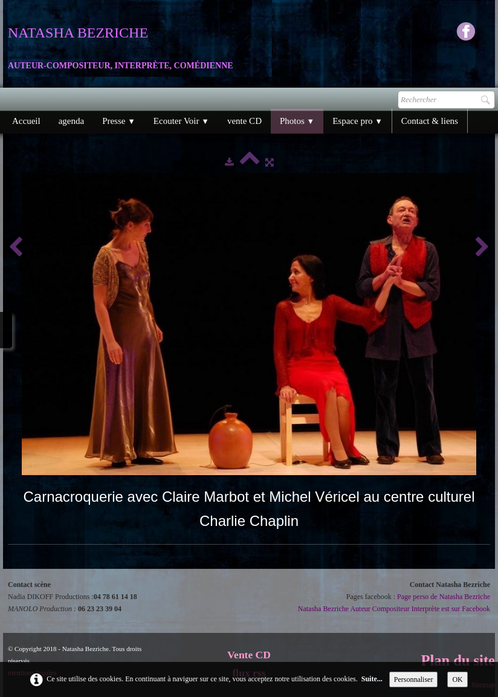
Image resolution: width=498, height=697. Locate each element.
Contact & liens (429, 121)
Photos (297, 121)
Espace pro (357, 121)
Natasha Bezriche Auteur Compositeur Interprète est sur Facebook (394, 609)
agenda (71, 121)
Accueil (26, 121)
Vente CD (249, 655)
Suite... (372, 679)
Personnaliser (413, 679)
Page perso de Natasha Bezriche (443, 596)
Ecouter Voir (181, 121)
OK (457, 679)
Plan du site (458, 660)
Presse (118, 121)
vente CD (244, 121)
